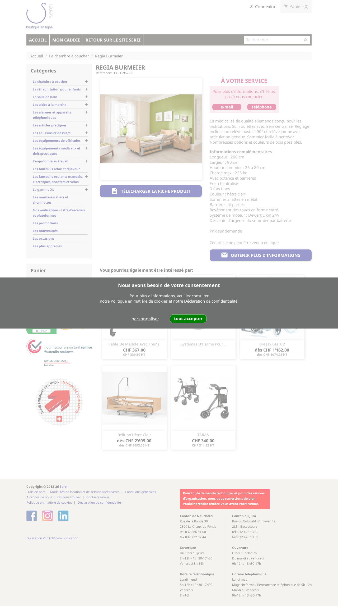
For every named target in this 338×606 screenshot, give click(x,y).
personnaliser (145, 319)
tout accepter (188, 318)
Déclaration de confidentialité (210, 301)
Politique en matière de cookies (139, 301)
